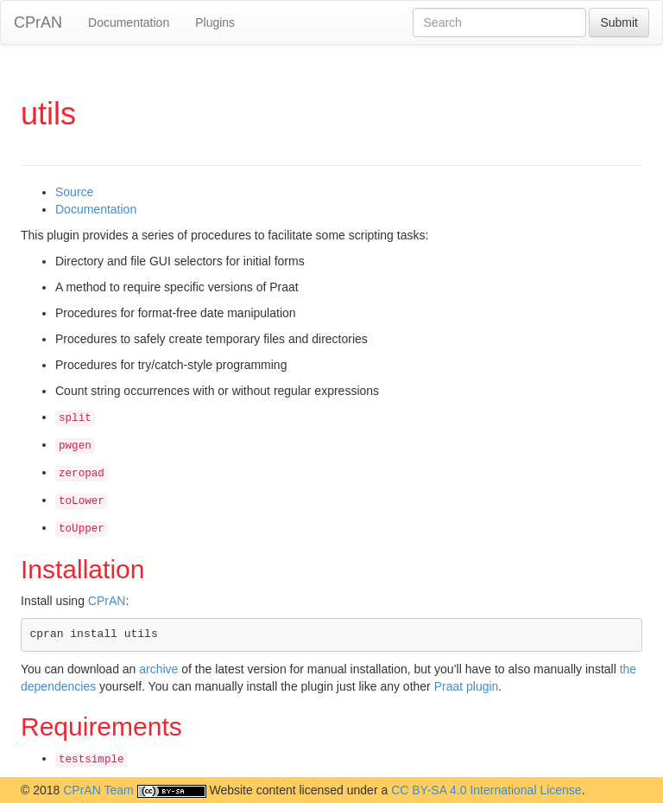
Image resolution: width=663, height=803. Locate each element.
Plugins (215, 22)
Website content (252, 790)
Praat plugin (466, 686)
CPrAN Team (98, 790)
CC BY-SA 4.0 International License (486, 790)
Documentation (128, 22)
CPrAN (38, 22)
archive (158, 669)
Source (74, 192)
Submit (619, 22)
